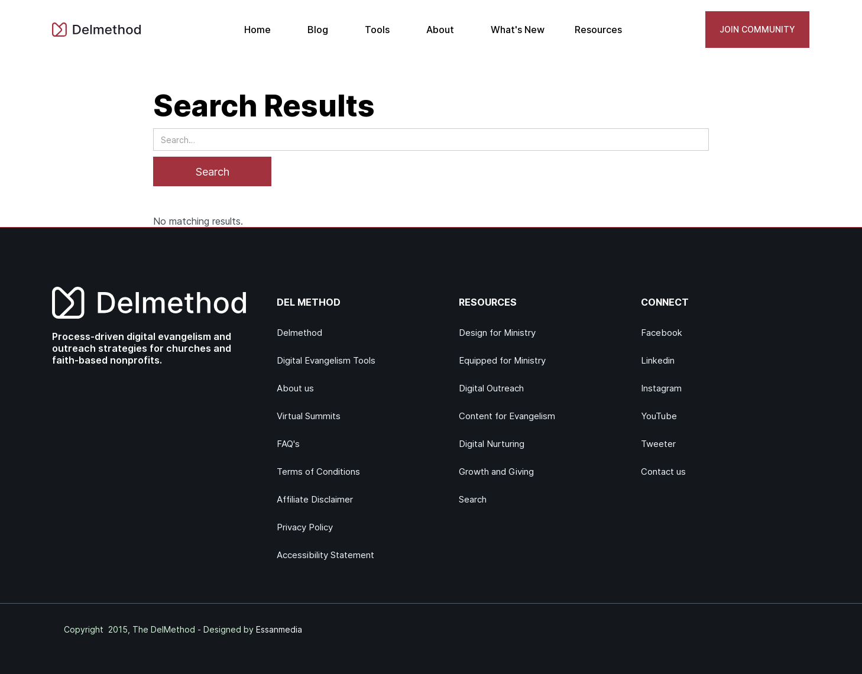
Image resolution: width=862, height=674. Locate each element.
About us (295, 388)
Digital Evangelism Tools (326, 360)
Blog (317, 29)
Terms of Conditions (318, 471)
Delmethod (299, 332)
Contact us (663, 471)
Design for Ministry (497, 332)
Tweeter (658, 443)
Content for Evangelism (507, 416)
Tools (377, 29)
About (440, 29)
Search (473, 499)
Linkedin (658, 360)
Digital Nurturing (491, 443)
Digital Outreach (491, 388)
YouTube (659, 416)
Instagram (661, 388)
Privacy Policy (305, 527)
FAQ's (288, 443)
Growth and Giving (496, 471)
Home (257, 29)
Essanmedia (279, 629)
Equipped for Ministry (502, 360)
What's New (518, 29)
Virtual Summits (309, 416)
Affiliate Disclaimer (315, 499)
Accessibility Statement (325, 554)
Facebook (661, 332)
